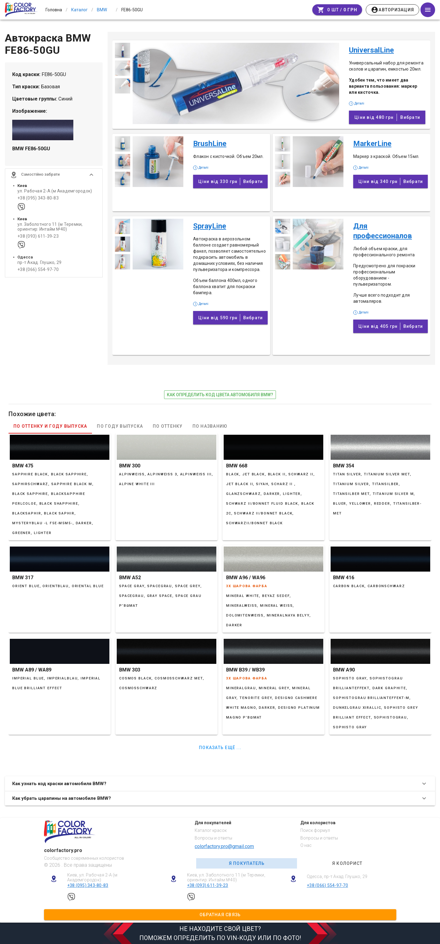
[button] (53, 175)
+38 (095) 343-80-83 (38, 198)
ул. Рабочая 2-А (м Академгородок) (54, 191)
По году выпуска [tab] (120, 426)
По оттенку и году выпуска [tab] (50, 426)
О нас (306, 845)
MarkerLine (372, 143)
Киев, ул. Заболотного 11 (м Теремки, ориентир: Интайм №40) (226, 878)
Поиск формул (315, 830)
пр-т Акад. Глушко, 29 (39, 262)
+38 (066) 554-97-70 (38, 269)
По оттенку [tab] (168, 426)
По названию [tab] (210, 426)
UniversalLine (371, 50)
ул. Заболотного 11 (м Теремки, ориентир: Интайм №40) (50, 226)
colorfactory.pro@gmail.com (224, 846)
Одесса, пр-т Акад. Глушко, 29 (337, 876)
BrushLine (209, 143)
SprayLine (209, 226)
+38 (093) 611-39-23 (38, 236)
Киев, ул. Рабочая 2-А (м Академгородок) (92, 878)
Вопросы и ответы (213, 838)
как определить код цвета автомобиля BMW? (220, 394)
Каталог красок (211, 830)
